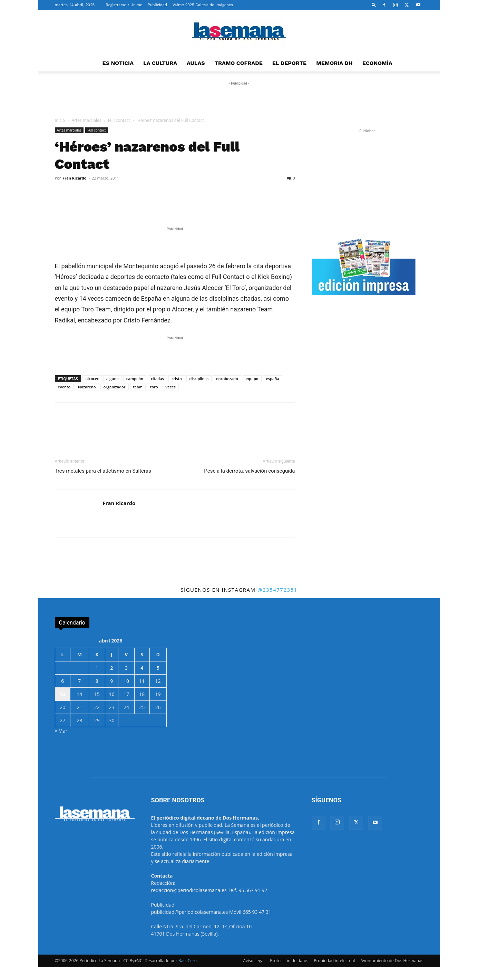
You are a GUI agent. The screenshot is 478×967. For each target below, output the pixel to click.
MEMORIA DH (334, 63)
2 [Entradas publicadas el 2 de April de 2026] (111, 668)
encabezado (227, 378)
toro (154, 386)
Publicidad (157, 5)
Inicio (60, 120)
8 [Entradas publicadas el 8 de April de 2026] (97, 681)
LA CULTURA (160, 63)
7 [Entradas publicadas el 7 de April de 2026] (79, 681)
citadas (157, 378)
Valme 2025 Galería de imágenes (203, 5)
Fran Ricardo (74, 178)
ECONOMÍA (377, 63)
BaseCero (187, 961)
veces (171, 386)
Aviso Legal (253, 961)
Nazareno (87, 386)
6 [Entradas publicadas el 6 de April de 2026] (62, 681)
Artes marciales (86, 120)
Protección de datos (289, 961)
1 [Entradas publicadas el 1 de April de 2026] (97, 668)
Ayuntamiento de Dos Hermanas (391, 961)
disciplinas (199, 378)
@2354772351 (277, 589)
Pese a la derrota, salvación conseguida (249, 471)
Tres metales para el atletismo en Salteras (103, 471)
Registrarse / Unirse (124, 5)
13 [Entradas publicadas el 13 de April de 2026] (62, 694)
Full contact (119, 120)
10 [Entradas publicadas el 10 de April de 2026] (126, 681)
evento (64, 386)
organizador (115, 386)
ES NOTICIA (118, 63)
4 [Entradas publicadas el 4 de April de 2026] (141, 668)
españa (272, 378)
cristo (177, 378)
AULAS (196, 63)
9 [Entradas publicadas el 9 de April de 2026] (111, 681)
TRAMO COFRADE (239, 63)
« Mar (61, 730)
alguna (112, 378)
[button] (374, 4)
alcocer (92, 378)
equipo (252, 378)
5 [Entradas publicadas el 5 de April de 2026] (158, 668)
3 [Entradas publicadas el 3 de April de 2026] (126, 668)
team (138, 386)
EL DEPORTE (289, 63)
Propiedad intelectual (334, 961)
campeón (134, 378)
